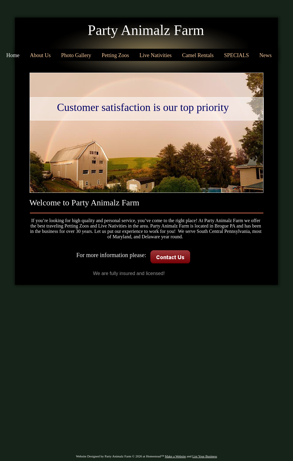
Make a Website (175, 456)
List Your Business (204, 456)
